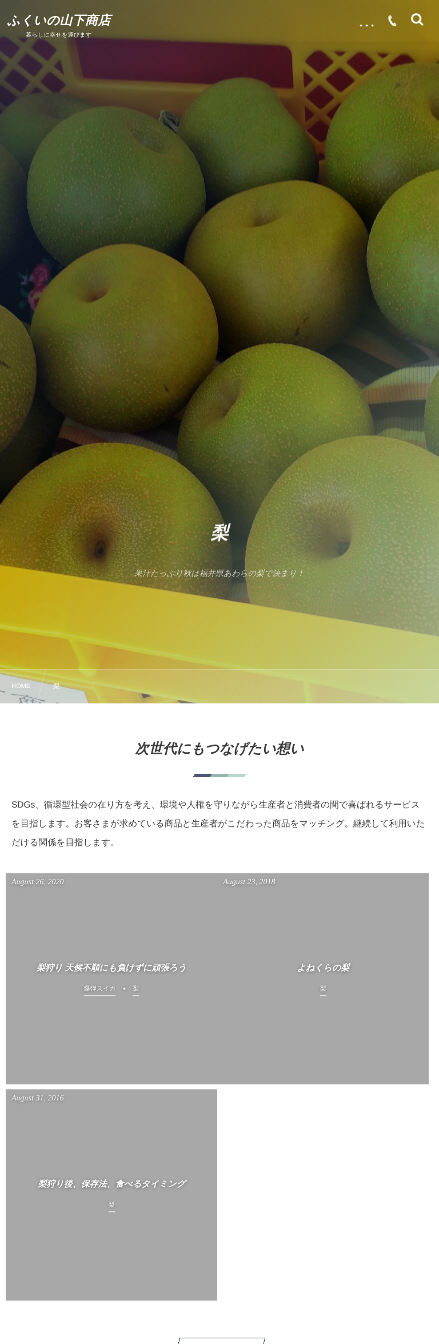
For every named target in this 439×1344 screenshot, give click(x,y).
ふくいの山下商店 (61, 20)
